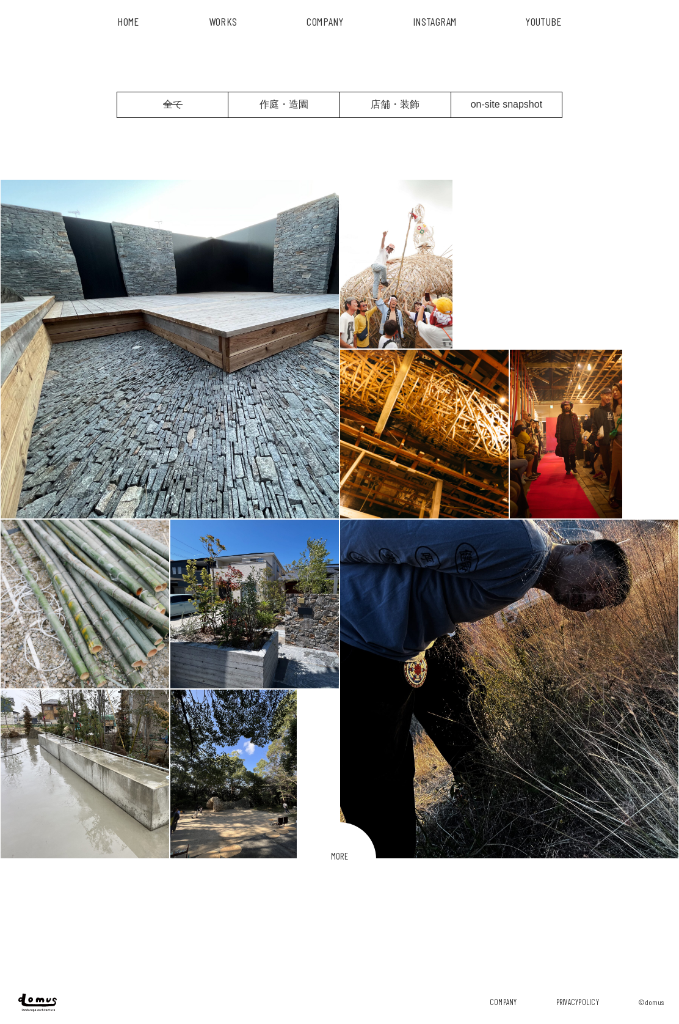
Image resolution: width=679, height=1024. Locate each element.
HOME (128, 21)
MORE (339, 855)
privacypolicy (577, 1002)
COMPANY (325, 21)
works (223, 21)
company (503, 1002)
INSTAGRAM (434, 21)
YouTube (544, 21)
